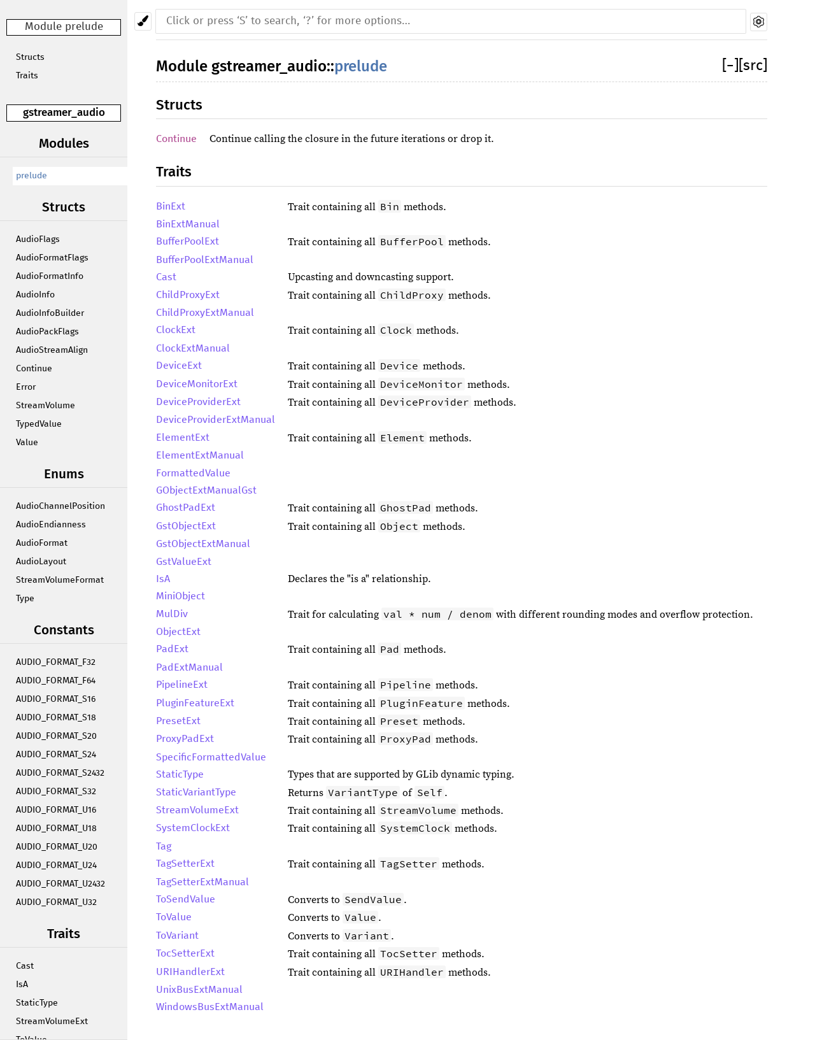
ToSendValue (185, 899)
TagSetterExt (185, 863)
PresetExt (178, 721)
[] (730, 66)
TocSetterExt (185, 953)
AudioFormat (41, 543)
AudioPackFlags (47, 331)
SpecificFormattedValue (211, 757)
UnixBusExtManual (199, 990)
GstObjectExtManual (203, 544)
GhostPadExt (185, 507)
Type (25, 598)
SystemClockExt (193, 828)
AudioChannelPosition (60, 506)
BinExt (170, 206)
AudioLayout (41, 561)
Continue (34, 368)
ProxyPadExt (185, 739)
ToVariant (177, 935)
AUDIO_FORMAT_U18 (56, 828)
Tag (163, 846)
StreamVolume (45, 405)
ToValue (174, 917)
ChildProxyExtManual (205, 313)
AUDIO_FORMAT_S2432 (60, 773)
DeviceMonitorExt (196, 384)
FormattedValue (193, 473)
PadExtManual (189, 667)
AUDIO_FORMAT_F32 (56, 662)
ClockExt (175, 330)
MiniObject (180, 596)
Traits (27, 75)
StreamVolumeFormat (60, 580)
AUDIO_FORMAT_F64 (56, 680)
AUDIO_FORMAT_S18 (56, 717)
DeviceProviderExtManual (215, 420)
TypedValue (39, 424)
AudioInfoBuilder (50, 313)
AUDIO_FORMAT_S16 (56, 699)
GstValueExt (183, 562)
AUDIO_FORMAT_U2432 (60, 884)
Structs (30, 57)
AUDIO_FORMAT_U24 (56, 865)
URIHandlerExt (190, 972)
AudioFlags (38, 239)
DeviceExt (179, 365)
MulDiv (172, 614)
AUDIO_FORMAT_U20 (56, 847)
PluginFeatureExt (195, 703)
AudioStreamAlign (52, 350)
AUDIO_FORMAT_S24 (56, 754)
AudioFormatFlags (52, 257)
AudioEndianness (51, 524)
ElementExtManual (200, 455)
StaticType (37, 1003)
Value (27, 442)
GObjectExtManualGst (206, 490)
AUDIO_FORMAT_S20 (56, 736)
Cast (25, 966)
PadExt (172, 649)
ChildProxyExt (188, 295)
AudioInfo (35, 294)
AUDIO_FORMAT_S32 (56, 791)
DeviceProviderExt (198, 402)
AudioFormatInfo (49, 276)
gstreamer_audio (64, 112)
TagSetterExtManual (202, 882)
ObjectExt (178, 632)
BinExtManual (188, 224)
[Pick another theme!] (143, 21)
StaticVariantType (196, 792)
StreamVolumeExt (52, 1021)
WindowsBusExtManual (210, 1007)
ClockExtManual (193, 348)
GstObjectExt (186, 526)
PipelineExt (182, 685)
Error (26, 387)
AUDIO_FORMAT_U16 (56, 810)
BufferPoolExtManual (204, 260)
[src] (753, 66)
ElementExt (182, 437)
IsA (22, 984)
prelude (31, 175)
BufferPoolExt (187, 241)
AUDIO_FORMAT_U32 (56, 902)
